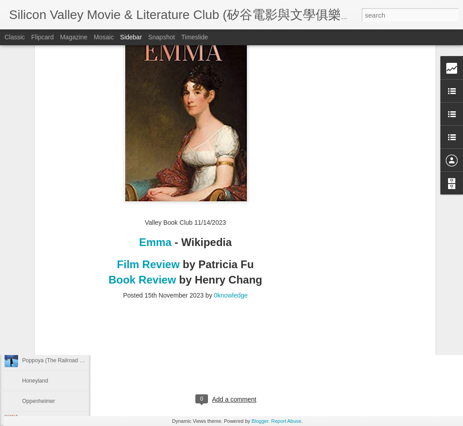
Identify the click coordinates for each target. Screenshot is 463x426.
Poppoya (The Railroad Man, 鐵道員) (66, 360)
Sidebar (131, 37)
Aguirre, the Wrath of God (53, 259)
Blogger (259, 421)
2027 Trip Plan (146, 289)
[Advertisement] (185, 239)
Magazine (74, 37)
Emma (157, 127)
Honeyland (35, 381)
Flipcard (42, 37)
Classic (15, 37)
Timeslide (194, 37)
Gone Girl (33, 340)
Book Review (144, 165)
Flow (27, 299)
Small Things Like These (51, 279)
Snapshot (161, 37)
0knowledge (231, 181)
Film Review (148, 149)
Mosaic (103, 37)
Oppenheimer (38, 401)
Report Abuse (286, 421)
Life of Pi (32, 320)
